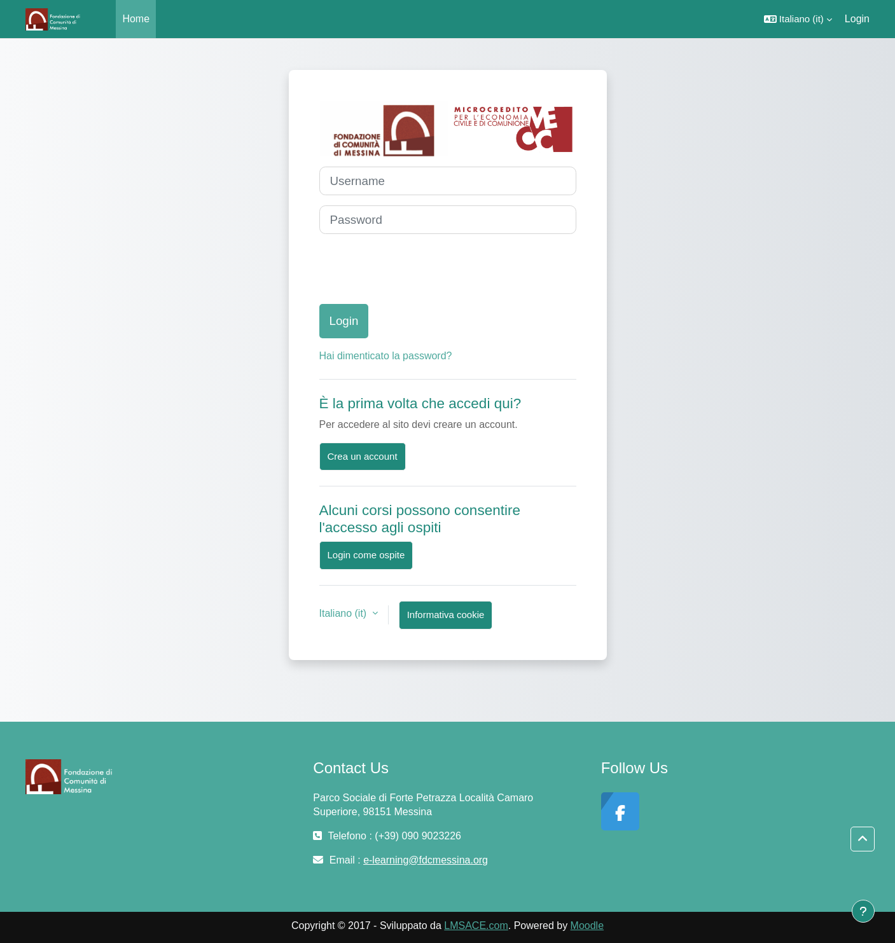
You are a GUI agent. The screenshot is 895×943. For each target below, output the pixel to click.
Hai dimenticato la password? (385, 355)
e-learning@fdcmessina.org (425, 860)
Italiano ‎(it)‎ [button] (344, 613)
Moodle (587, 925)
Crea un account (363, 456)
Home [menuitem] (135, 18)
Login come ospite (366, 554)
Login (857, 18)
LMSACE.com (476, 925)
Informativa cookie (446, 614)
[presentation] (416, 269)
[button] (798, 19)
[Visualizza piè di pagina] (863, 911)
